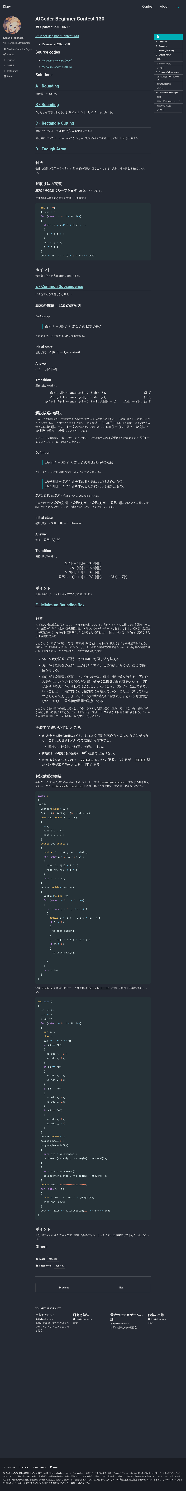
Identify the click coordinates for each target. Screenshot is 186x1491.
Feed (61, 1464)
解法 (160, 62)
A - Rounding (162, 42)
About (163, 6)
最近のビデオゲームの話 (126, 1420)
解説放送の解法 (166, 95)
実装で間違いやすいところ (168, 120)
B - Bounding (162, 47)
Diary (7, 6)
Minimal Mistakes (59, 1469)
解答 (160, 113)
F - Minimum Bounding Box (167, 107)
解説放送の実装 (166, 127)
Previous (64, 1389)
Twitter (10, 1464)
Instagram (44, 1464)
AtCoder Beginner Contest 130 (57, 36)
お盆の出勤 (156, 1418)
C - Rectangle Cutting (167, 52)
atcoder (53, 1359)
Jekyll (45, 1469)
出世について (45, 1418)
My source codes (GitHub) (60, 69)
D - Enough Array (164, 57)
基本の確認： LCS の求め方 (168, 88)
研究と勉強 (81, 1418)
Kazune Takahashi (16, 38)
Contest (146, 6)
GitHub (26, 1464)
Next (121, 1389)
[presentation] (37, 122)
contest (60, 1366)
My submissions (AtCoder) (61, 62)
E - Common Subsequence (163, 80)
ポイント (162, 73)
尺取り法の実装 (166, 67)
